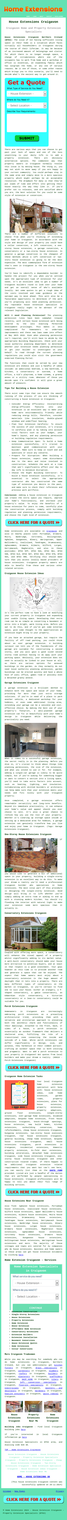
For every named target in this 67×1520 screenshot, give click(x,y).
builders (21, 285)
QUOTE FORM (56, 1170)
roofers (23, 1374)
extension (57, 263)
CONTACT (49, 16)
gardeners (40, 1391)
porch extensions (45, 1145)
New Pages (20, 1491)
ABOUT (41, 16)
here (21, 1255)
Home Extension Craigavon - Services (30, 1260)
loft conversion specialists (38, 1382)
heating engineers (15, 1394)
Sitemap (7, 1491)
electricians (12, 1388)
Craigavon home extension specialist (49, 1084)
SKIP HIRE (27, 1379)
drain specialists (46, 1368)
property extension (17, 158)
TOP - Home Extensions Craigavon (23, 1450)
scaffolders (56, 1377)
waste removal (51, 1394)
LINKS (34, 16)
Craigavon (51, 531)
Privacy (60, 1491)
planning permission (50, 302)
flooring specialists (31, 1385)
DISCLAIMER (59, 16)
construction (12, 1162)
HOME (28, 16)
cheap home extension (39, 1139)
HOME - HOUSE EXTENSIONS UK (33, 1477)
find (13, 1206)
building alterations (17, 1153)
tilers (54, 1379)
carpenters (24, 1371)
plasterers (24, 1377)
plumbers (53, 1371)
